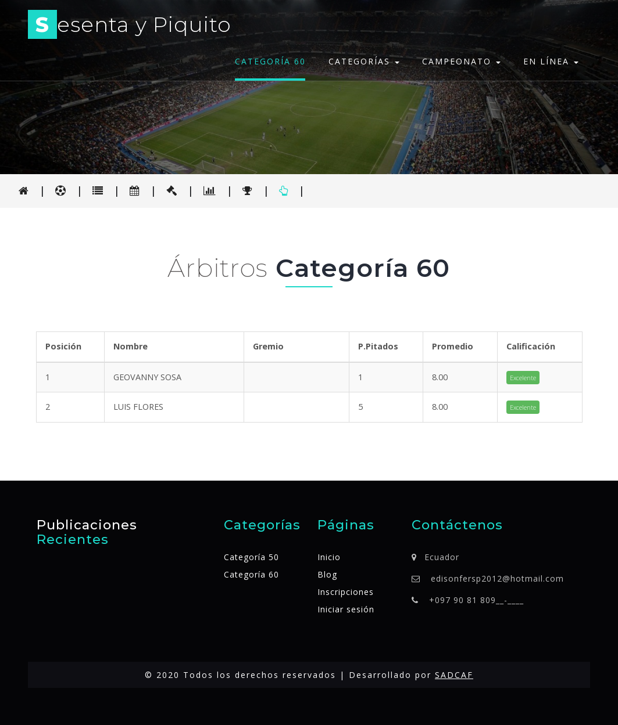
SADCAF (454, 674)
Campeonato (461, 61)
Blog (327, 574)
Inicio (329, 556)
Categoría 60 (270, 61)
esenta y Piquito (129, 26)
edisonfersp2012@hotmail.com (497, 578)
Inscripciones (345, 591)
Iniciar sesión (345, 609)
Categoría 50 (251, 556)
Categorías (363, 61)
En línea (550, 61)
